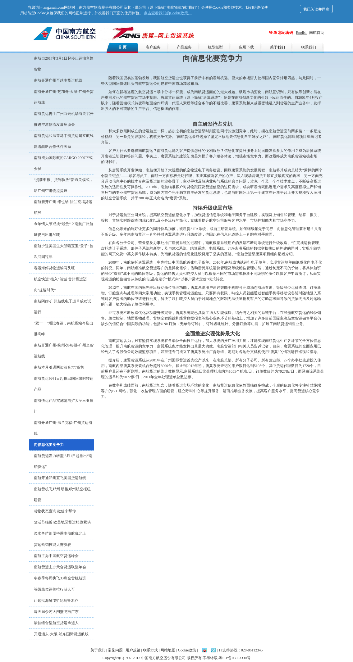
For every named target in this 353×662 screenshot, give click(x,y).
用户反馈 (133, 650)
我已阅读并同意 (316, 9)
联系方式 (150, 650)
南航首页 (316, 32)
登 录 (273, 32)
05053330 (239, 658)
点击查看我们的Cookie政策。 (168, 13)
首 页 (122, 47)
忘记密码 (285, 32)
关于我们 (277, 47)
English (301, 32)
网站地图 (167, 650)
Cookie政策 (187, 650)
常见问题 (115, 650)
